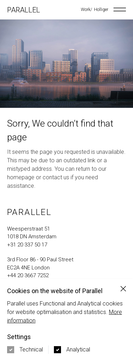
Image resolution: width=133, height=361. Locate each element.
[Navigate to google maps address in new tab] (66, 233)
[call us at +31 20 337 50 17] (66, 245)
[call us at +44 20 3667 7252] (66, 276)
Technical (31, 349)
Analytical (78, 349)
